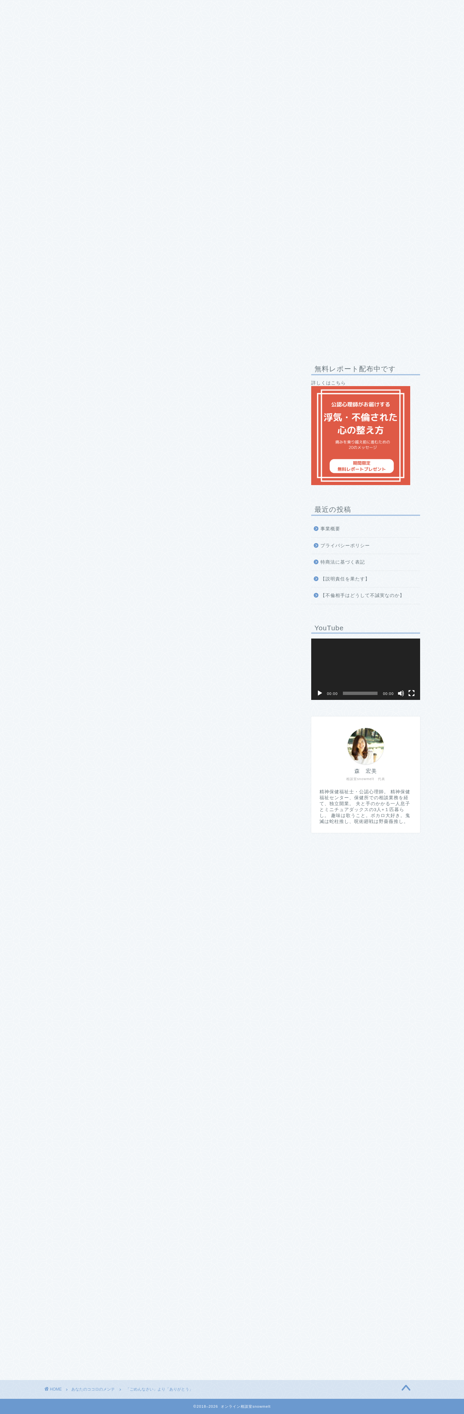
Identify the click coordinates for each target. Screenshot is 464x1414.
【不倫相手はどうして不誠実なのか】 (362, 595)
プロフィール (130, 9)
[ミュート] (401, 693)
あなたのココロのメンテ (67, 370)
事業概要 (330, 528)
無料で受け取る (167, 1182)
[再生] (319, 693)
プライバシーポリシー (345, 545)
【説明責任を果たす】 (345, 578)
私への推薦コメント (184, 9)
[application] (365, 669)
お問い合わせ (237, 9)
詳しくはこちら (360, 432)
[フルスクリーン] (411, 693)
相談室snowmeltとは (75, 9)
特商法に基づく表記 (342, 562)
